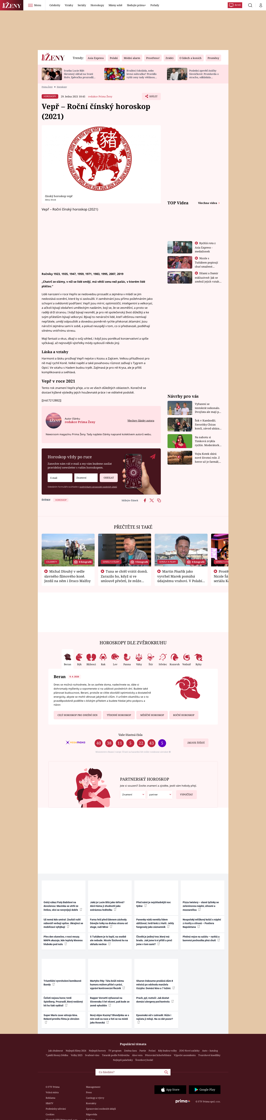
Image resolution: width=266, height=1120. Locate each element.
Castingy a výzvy (95, 1097)
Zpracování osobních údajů (101, 1108)
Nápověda (91, 1114)
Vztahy (69, 5)
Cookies (50, 1114)
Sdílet (153, 97)
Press (89, 1092)
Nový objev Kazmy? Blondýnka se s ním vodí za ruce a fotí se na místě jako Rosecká (109, 1019)
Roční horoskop (183, 715)
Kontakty (91, 1103)
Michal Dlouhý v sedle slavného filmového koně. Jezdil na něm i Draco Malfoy (67, 576)
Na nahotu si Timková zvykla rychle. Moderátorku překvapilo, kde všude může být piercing (208, 441)
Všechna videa (208, 203)
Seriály (82, 5)
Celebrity (54, 5)
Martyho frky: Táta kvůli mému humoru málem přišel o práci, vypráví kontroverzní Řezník (107, 984)
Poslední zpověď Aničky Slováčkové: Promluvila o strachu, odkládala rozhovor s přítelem (204, 75)
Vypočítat (184, 793)
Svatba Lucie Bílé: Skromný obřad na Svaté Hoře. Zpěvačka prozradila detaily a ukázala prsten (79, 75)
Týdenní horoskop (119, 715)
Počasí (152, 1050)
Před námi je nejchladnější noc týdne (153, 904)
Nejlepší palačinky (123, 1060)
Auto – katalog (210, 1050)
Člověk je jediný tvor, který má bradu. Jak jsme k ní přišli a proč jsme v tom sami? (154, 940)
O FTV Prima (52, 1086)
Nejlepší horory (97, 1050)
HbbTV (49, 1103)
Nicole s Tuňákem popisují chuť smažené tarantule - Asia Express (206, 266)
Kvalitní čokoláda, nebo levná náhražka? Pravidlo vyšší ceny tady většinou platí (142, 75)
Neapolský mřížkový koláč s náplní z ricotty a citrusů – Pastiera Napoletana (202, 923)
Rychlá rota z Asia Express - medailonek (205, 247)
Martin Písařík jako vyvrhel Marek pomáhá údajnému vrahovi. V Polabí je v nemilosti (179, 578)
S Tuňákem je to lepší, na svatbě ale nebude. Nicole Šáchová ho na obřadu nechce (109, 940)
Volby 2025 (76, 1055)
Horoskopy (97, 5)
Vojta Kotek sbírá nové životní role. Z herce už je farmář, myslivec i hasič (207, 458)
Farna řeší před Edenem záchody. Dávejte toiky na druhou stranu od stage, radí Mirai (109, 923)
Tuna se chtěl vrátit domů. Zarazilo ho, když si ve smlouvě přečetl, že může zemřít (124, 578)
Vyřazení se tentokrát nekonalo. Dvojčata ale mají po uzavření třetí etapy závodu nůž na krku (208, 408)
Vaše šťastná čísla (130, 735)
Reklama (50, 1097)
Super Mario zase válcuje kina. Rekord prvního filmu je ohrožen (61, 1019)
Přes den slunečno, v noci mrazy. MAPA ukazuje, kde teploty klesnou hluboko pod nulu (63, 940)
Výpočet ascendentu (185, 1055)
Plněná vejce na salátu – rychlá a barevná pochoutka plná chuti (201, 938)
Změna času (130, 1050)
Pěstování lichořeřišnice (158, 1055)
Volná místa (52, 1092)
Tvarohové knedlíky (209, 1055)
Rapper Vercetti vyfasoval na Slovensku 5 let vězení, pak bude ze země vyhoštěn (110, 1002)
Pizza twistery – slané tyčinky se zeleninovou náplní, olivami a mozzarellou (201, 906)
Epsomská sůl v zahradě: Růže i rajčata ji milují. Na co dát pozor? (154, 1019)
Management (93, 1086)
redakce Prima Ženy (100, 96)
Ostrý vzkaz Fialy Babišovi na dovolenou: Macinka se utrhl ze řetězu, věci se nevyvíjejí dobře (63, 906)
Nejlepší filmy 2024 (76, 1050)
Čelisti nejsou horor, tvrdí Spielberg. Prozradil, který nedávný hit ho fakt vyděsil (63, 1002)
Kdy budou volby (167, 1050)
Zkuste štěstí (196, 742)
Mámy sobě (115, 5)
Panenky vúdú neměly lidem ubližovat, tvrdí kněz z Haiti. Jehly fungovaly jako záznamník (155, 923)
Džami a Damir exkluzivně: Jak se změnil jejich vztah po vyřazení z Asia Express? (207, 281)
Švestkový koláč (144, 1060)
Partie (142, 1050)
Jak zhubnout (55, 1050)
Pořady (154, 5)
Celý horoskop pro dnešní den (77, 715)
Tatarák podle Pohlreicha (115, 1055)
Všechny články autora (140, 420)
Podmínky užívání (56, 1108)
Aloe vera (137, 1055)
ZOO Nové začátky (189, 1050)
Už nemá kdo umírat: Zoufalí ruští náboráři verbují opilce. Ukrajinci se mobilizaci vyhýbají (63, 923)
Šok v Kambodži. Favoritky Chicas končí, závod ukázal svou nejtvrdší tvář (207, 424)
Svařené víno (92, 1055)
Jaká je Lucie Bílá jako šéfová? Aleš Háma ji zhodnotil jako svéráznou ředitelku (107, 906)
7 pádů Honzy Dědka (57, 1055)
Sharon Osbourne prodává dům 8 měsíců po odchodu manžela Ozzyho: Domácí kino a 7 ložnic (155, 984)
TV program (114, 1050)
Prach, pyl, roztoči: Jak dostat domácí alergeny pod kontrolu (155, 1000)
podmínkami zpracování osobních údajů (98, 486)
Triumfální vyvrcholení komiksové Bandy (62, 982)
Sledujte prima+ (136, 5)
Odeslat (107, 476)
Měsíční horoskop (152, 715)
